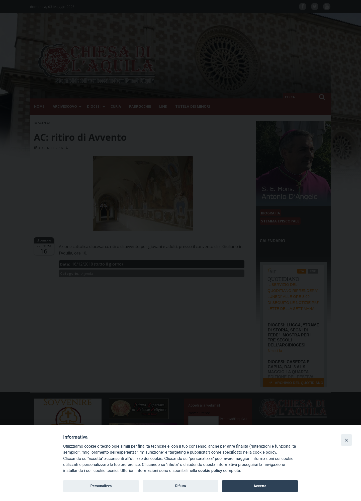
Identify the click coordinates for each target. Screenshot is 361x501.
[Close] (346, 439)
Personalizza (101, 486)
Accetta (259, 486)
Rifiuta (180, 486)
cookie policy (210, 470)
